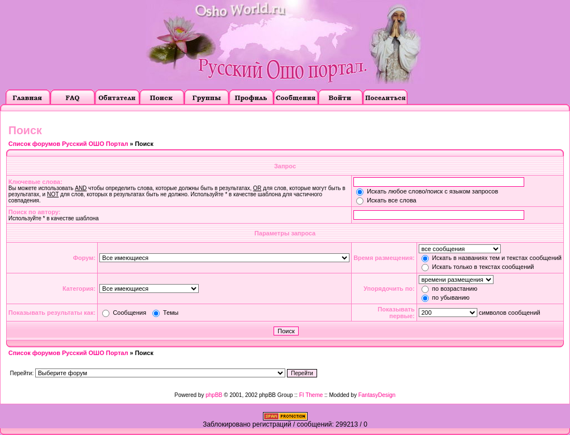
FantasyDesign (377, 395)
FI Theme (311, 395)
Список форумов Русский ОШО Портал (68, 143)
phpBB (213, 395)
